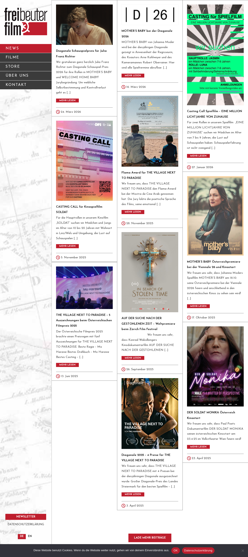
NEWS (12, 48)
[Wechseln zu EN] (30, 536)
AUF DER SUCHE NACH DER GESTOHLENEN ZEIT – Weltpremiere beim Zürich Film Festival (148, 324)
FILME (12, 57)
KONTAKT (27, 86)
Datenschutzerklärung (198, 550)
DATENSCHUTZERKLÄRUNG (26, 524)
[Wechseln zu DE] (22, 536)
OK (175, 550)
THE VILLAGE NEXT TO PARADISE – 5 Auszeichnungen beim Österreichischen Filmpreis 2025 (84, 320)
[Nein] (242, 550)
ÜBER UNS (27, 77)
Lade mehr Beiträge (150, 537)
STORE (13, 66)
